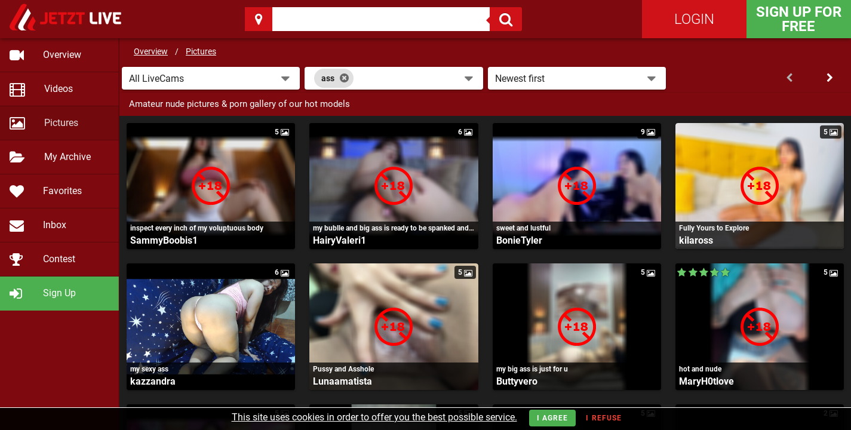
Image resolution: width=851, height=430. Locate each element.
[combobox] (394, 78)
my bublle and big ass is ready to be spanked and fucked (393, 228)
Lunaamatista (342, 381)
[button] (211, 78)
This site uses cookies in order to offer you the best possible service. (374, 417)
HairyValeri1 (339, 240)
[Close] (344, 78)
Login (694, 19)
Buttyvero (516, 381)
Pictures (201, 51)
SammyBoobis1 (164, 240)
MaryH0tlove (706, 381)
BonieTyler (519, 240)
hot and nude (700, 369)
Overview (151, 51)
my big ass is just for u (532, 369)
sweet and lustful (523, 228)
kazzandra (153, 381)
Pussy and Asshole (343, 369)
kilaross (696, 240)
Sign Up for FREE (798, 19)
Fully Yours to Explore (714, 228)
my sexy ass (149, 369)
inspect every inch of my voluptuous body (196, 228)
